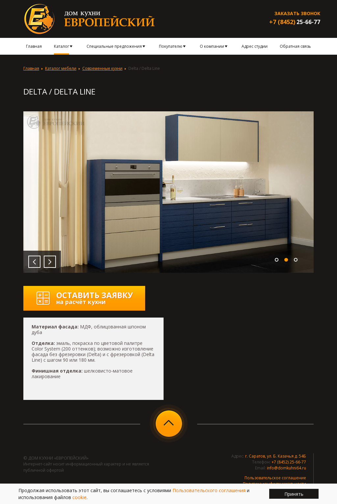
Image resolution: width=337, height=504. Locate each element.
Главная (31, 68)
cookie (79, 497)
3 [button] (296, 260)
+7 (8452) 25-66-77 (289, 462)
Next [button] (50, 262)
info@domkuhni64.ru (286, 468)
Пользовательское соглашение (275, 478)
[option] (168, 192)
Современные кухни (102, 68)
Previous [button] (34, 262)
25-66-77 (294, 22)
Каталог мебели (60, 68)
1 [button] (276, 260)
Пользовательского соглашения (209, 490)
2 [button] (286, 260)
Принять (293, 494)
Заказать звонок (297, 13)
